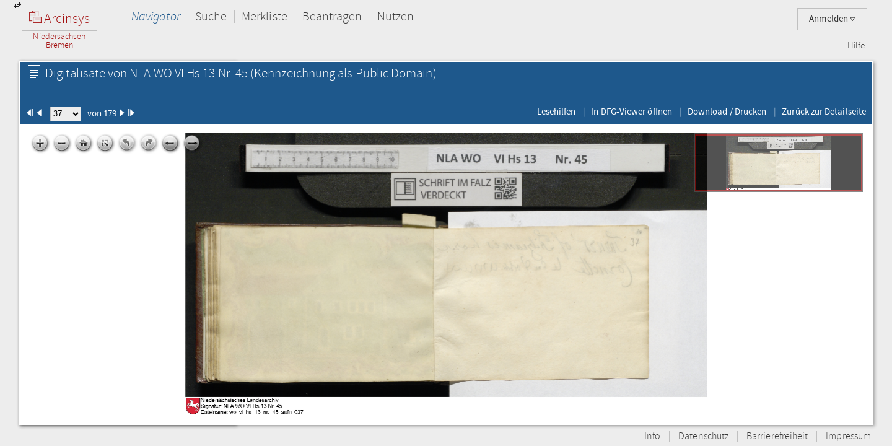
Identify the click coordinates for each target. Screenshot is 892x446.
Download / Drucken (727, 111)
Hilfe (856, 45)
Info (652, 436)
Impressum (848, 436)
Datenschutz (703, 436)
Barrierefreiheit (777, 436)
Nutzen (395, 16)
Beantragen (332, 16)
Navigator (155, 16)
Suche (211, 16)
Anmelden (832, 19)
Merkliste (264, 16)
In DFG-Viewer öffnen (631, 111)
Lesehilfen (556, 111)
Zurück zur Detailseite (824, 111)
